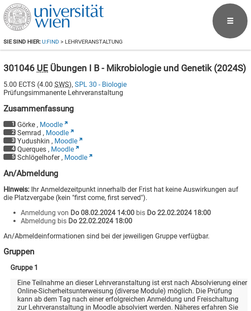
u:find (50, 41)
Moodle (51, 125)
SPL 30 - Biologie (101, 84)
